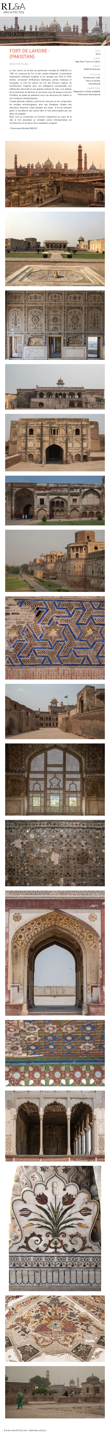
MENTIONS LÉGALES (37, 1430)
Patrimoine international (89, 94)
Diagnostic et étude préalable (86, 91)
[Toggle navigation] (105, 8)
